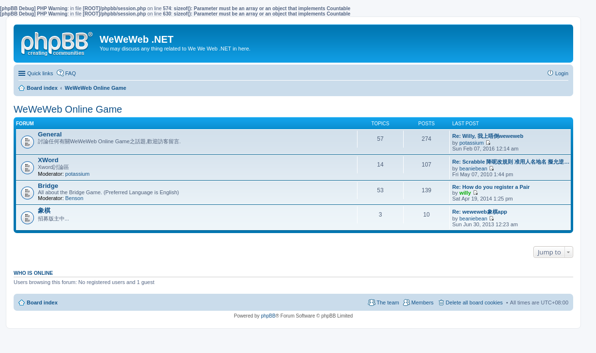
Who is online (33, 273)
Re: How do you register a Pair (491, 187)
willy (465, 193)
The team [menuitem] (387, 302)
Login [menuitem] (561, 73)
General (50, 134)
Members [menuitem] (422, 302)
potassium (472, 143)
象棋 (44, 210)
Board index (42, 302)
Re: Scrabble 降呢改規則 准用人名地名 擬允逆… (510, 162)
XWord (48, 160)
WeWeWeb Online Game (68, 109)
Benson (74, 198)
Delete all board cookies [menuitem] (474, 302)
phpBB (268, 316)
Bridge (48, 185)
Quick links (40, 73)
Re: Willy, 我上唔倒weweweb (487, 136)
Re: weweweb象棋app (479, 212)
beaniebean (474, 168)
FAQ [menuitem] (70, 73)
